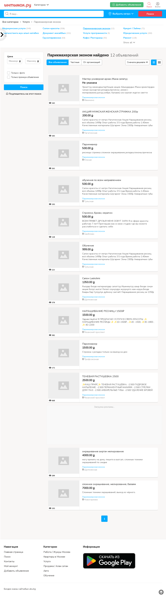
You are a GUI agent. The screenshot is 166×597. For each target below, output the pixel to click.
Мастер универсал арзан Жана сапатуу (105, 79)
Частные (74, 62)
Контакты (9, 561)
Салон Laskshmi (91, 278)
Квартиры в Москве (54, 556)
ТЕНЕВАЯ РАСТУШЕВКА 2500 (100, 376)
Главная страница (13, 552)
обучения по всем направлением (101, 180)
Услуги (47, 561)
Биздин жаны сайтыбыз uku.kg (20, 588)
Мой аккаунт (11, 566)
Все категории (10, 22)
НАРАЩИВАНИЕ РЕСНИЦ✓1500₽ (103, 311)
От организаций (91, 62)
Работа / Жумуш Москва (56, 552)
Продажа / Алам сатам (55, 566)
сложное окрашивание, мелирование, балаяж (109, 484)
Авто (46, 570)
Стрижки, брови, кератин (97, 212)
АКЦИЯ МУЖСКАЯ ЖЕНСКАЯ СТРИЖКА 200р (110, 111)
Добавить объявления (16, 570)
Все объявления (58, 62)
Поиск (150, 14)
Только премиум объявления (25, 77)
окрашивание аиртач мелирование (103, 451)
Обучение (88, 245)
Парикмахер (89, 144)
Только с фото (18, 73)
